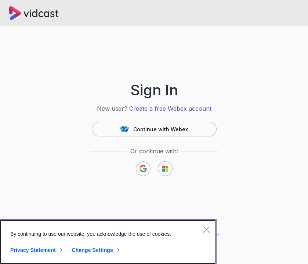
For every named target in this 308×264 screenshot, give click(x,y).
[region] (108, 242)
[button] (154, 129)
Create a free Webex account (170, 108)
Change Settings (92, 250)
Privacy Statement (33, 250)
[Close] (206, 229)
